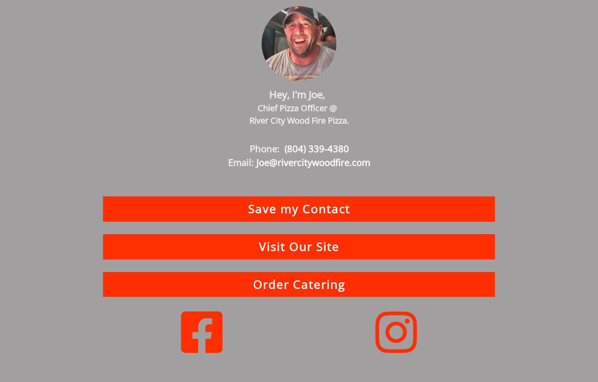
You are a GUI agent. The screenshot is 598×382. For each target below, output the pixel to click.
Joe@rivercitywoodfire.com (313, 162)
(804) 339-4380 (316, 148)
